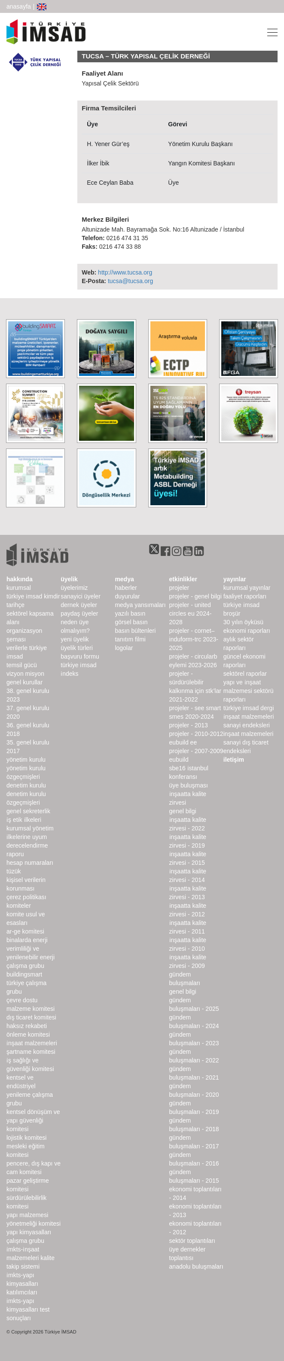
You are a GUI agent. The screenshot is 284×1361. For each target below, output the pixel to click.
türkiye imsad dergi (248, 708)
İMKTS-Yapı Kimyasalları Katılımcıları (22, 1284)
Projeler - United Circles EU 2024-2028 (190, 613)
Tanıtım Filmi (130, 639)
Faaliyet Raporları (244, 596)
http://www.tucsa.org (125, 272)
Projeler (179, 587)
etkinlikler (183, 579)
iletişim (233, 759)
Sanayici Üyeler (81, 596)
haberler (126, 587)
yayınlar (234, 579)
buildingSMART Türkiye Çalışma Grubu (26, 983)
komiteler (18, 905)
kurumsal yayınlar (247, 587)
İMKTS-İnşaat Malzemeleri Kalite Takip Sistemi (30, 1258)
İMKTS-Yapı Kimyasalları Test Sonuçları (27, 1309)
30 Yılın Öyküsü (243, 622)
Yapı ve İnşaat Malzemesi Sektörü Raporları (248, 691)
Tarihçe (15, 604)
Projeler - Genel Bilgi (195, 596)
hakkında (19, 579)
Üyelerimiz (74, 587)
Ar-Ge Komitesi (25, 931)
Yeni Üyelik (75, 639)
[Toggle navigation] (270, 32)
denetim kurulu (26, 785)
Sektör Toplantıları (192, 1240)
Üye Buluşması (188, 785)
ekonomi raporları (246, 630)
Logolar (124, 647)
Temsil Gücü (21, 665)
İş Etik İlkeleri (23, 819)
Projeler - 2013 (188, 725)
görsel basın (131, 622)
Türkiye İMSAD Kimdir (33, 596)
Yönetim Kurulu (26, 759)
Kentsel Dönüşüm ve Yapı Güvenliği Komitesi (33, 1120)
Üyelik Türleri (77, 647)
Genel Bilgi (182, 811)
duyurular (127, 596)
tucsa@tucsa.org (130, 281)
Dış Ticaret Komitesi (31, 1017)
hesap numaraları (29, 862)
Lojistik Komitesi (26, 1137)
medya (124, 579)
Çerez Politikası (26, 897)
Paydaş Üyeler (79, 613)
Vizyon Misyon (25, 673)
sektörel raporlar (245, 673)
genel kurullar (24, 682)
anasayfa (18, 6)
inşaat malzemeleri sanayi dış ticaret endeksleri (248, 742)
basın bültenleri (135, 630)
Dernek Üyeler (79, 604)
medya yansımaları (140, 604)
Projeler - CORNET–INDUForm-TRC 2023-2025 (193, 639)
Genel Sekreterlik (28, 811)
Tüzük (13, 871)
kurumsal (18, 587)
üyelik (69, 579)
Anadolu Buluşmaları (196, 1266)
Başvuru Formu (80, 656)
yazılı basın (130, 613)
